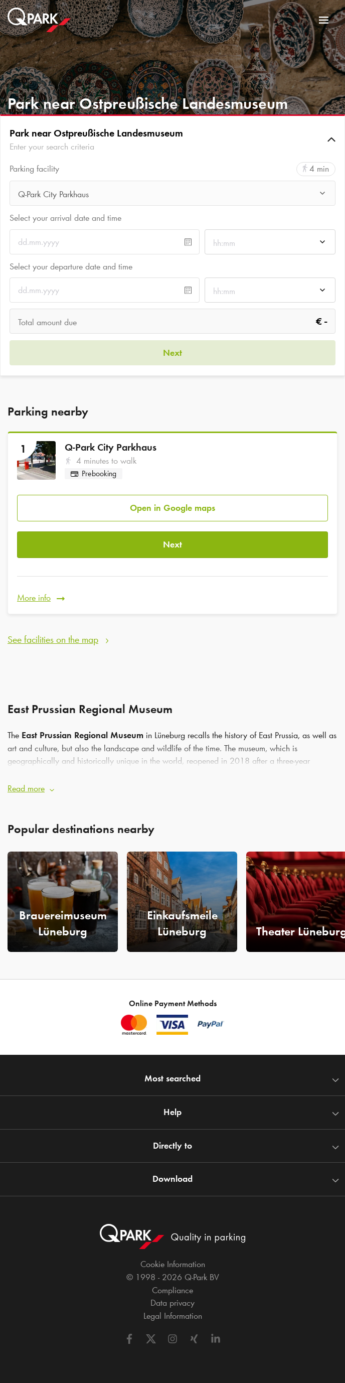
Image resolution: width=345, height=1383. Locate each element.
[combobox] (172, 196)
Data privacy (172, 1302)
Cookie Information (172, 1264)
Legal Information (172, 1315)
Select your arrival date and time (65, 217)
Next (172, 544)
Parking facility (34, 169)
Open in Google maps (172, 507)
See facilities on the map (53, 639)
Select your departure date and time (71, 266)
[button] (172, 139)
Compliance (172, 1290)
